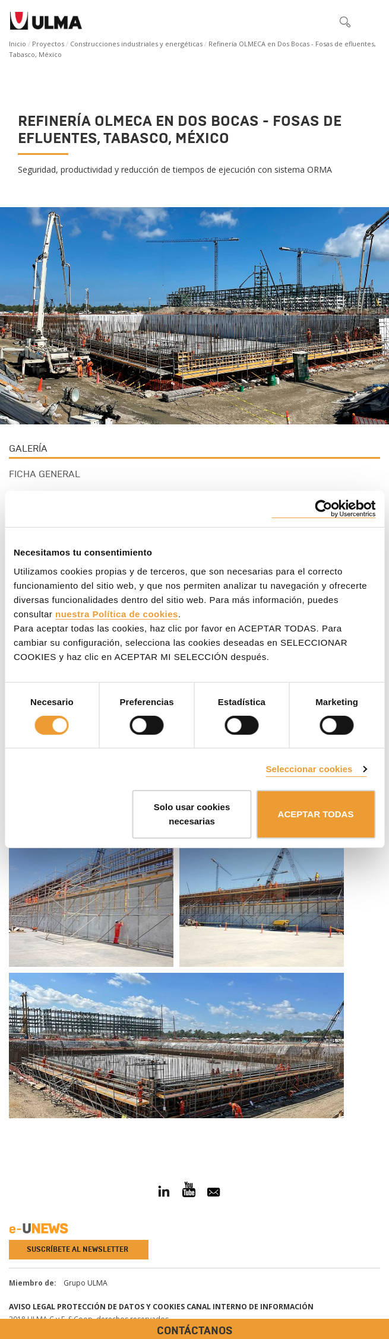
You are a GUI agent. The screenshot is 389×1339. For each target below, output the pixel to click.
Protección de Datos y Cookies (121, 1307)
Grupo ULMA (85, 1283)
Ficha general (44, 474)
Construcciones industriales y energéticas (136, 43)
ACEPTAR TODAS (316, 814)
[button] (320, 21)
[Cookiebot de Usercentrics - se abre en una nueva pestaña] (323, 509)
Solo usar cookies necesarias (192, 814)
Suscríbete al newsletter (77, 1249)
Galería (28, 448)
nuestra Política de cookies (116, 613)
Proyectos (48, 43)
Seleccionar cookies (308, 769)
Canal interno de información (250, 1307)
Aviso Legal (32, 1307)
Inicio (17, 43)
